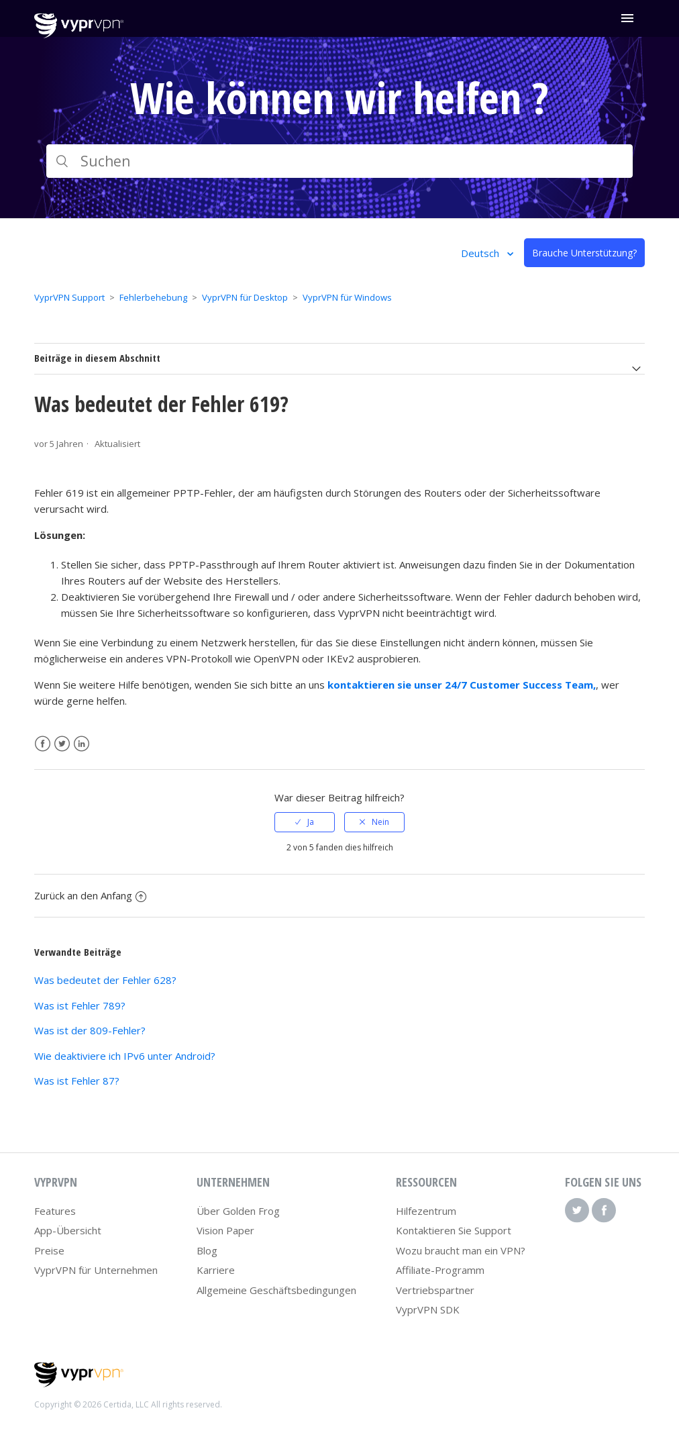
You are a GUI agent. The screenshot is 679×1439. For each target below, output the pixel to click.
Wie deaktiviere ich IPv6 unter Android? (124, 1055)
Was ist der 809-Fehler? (90, 1030)
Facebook (42, 744)
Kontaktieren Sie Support (453, 1230)
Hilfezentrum (426, 1211)
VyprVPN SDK (428, 1309)
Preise (49, 1250)
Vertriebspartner (435, 1290)
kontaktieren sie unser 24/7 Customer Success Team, (461, 684)
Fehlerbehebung (153, 297)
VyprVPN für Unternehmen (96, 1270)
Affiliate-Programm (440, 1270)
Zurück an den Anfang (90, 895)
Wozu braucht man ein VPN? (460, 1250)
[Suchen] (339, 161)
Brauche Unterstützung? (584, 252)
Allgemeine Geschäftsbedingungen (276, 1290)
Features (55, 1211)
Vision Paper (225, 1230)
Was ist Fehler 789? (79, 1005)
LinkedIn (81, 744)
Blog (207, 1250)
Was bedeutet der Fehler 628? (105, 980)
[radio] (304, 822)
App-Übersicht (67, 1230)
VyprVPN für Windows (347, 297)
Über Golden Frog (238, 1211)
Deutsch (481, 253)
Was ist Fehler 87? (76, 1080)
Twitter (62, 744)
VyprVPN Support (69, 297)
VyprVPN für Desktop (245, 297)
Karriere (216, 1270)
